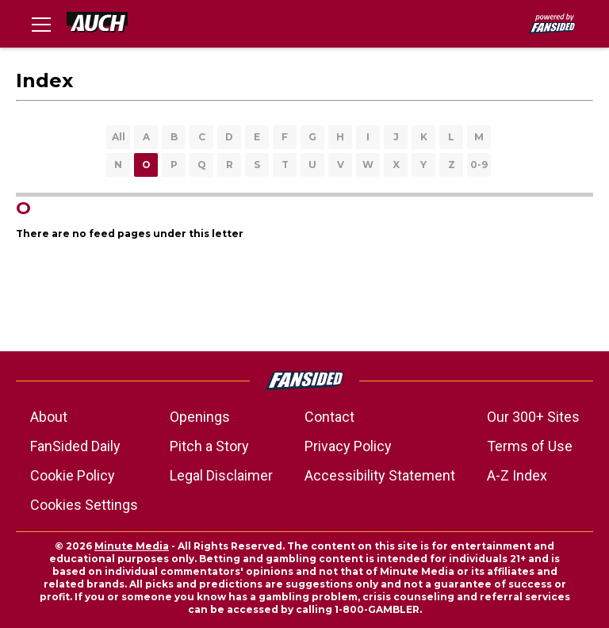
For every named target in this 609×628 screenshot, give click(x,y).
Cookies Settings (84, 504)
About (48, 416)
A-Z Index (517, 475)
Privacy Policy (348, 446)
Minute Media (131, 546)
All (118, 137)
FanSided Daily (75, 446)
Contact (329, 416)
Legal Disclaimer (221, 475)
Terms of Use (530, 446)
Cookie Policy (72, 475)
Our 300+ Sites (533, 416)
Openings (200, 416)
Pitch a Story (209, 446)
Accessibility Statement (379, 475)
